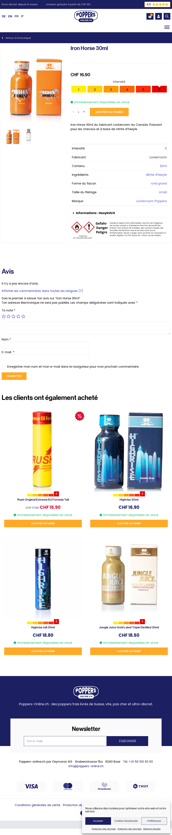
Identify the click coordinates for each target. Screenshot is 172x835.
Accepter (98, 820)
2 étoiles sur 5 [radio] (9, 316)
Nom (6, 339)
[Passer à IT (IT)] (22, 16)
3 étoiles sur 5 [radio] (13, 316)
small (163, 192)
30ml (163, 166)
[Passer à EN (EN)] (10, 16)
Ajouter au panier (109, 112)
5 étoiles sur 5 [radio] (23, 316)
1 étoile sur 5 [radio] (4, 316)
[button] (119, 213)
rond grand (159, 183)
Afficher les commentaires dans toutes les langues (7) (42, 291)
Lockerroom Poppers (151, 201)
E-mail (8, 352)
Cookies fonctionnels (126, 820)
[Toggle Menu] (167, 27)
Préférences (154, 820)
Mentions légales (152, 828)
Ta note (8, 310)
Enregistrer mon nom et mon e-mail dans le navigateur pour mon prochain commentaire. (73, 367)
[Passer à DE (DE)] (4, 16)
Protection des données (104, 828)
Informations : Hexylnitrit (95, 213)
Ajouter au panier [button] (43, 523)
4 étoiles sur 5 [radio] (18, 316)
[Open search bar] (167, 16)
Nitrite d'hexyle (156, 175)
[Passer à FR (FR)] (16, 16)
